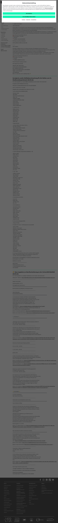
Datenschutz (28, 19)
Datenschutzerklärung (49, 8)
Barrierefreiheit (33, 19)
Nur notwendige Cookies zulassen (29, 16)
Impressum (23, 19)
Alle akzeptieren (29, 13)
